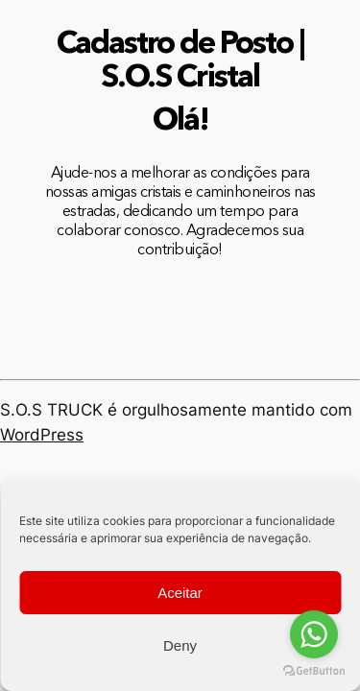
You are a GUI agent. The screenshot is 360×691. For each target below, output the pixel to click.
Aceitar (180, 592)
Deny (180, 645)
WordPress (42, 434)
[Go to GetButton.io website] (314, 671)
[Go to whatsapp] (314, 634)
